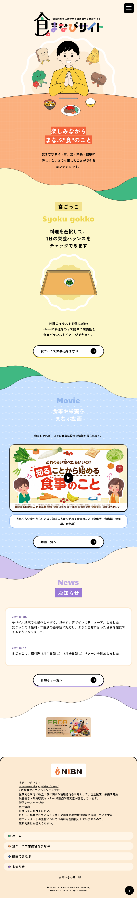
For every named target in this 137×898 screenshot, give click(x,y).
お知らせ (18, 866)
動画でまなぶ (21, 856)
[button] (68, 477)
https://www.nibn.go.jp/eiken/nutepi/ (38, 786)
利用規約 (24, 807)
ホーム (17, 835)
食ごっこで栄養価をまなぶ (59, 351)
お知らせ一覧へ (52, 680)
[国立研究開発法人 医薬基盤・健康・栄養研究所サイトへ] (68, 770)
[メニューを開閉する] (129, 8)
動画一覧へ (48, 541)
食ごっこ (18, 627)
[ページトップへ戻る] (129, 890)
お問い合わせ (68, 877)
